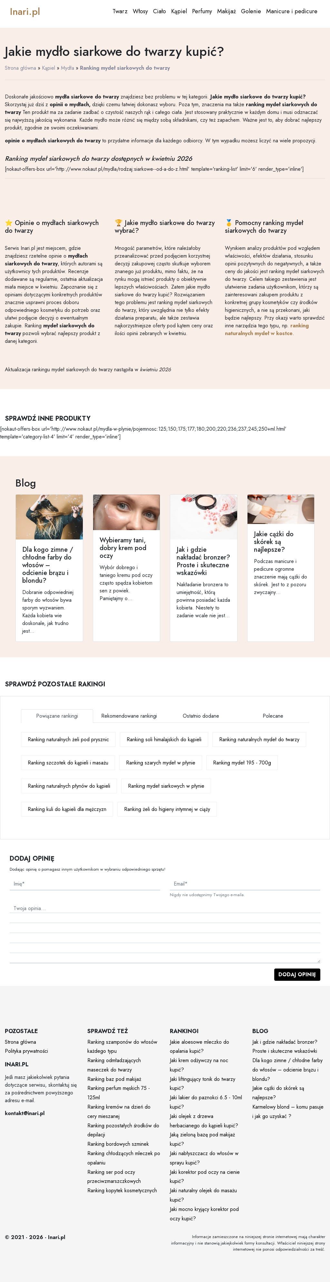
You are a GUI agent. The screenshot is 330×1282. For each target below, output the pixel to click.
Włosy (140, 11)
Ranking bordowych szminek (118, 1144)
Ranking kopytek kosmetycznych (122, 1190)
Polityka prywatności (26, 1051)
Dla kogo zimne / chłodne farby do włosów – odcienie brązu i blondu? (287, 1070)
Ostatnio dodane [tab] (201, 716)
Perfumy (202, 11)
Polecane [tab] (273, 716)
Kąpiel (179, 11)
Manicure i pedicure (291, 11)
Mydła (67, 68)
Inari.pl (25, 11)
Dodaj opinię (297, 974)
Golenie (251, 11)
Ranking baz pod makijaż (114, 1079)
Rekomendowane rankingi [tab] (129, 716)
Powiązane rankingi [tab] (57, 716)
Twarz (120, 11)
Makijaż (226, 11)
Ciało (159, 11)
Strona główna (20, 68)
